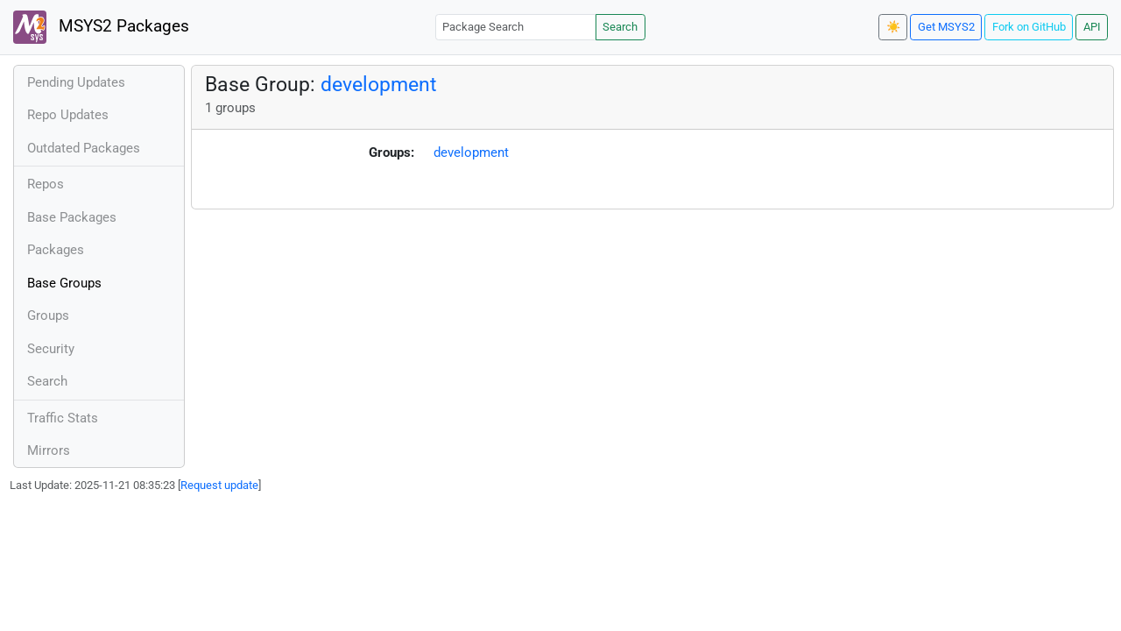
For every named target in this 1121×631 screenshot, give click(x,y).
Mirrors (48, 450)
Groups (48, 315)
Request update (219, 485)
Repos (45, 184)
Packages (55, 250)
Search (620, 26)
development (379, 84)
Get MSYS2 (946, 26)
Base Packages (71, 217)
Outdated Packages (83, 148)
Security (50, 349)
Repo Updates (68, 115)
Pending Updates (76, 82)
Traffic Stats (62, 418)
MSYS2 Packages (101, 27)
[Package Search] (515, 26)
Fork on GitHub (1029, 26)
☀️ (893, 26)
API (1092, 26)
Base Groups (64, 283)
